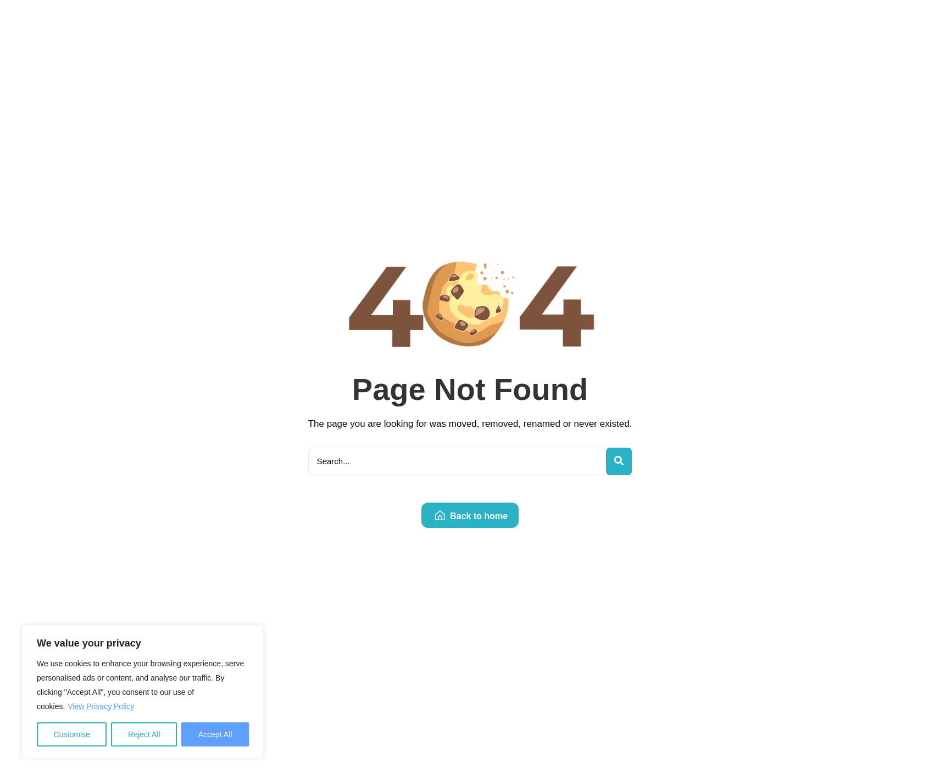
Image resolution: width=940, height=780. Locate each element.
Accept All (215, 734)
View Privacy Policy (101, 706)
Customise (72, 734)
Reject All (144, 734)
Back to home (471, 516)
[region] (143, 691)
